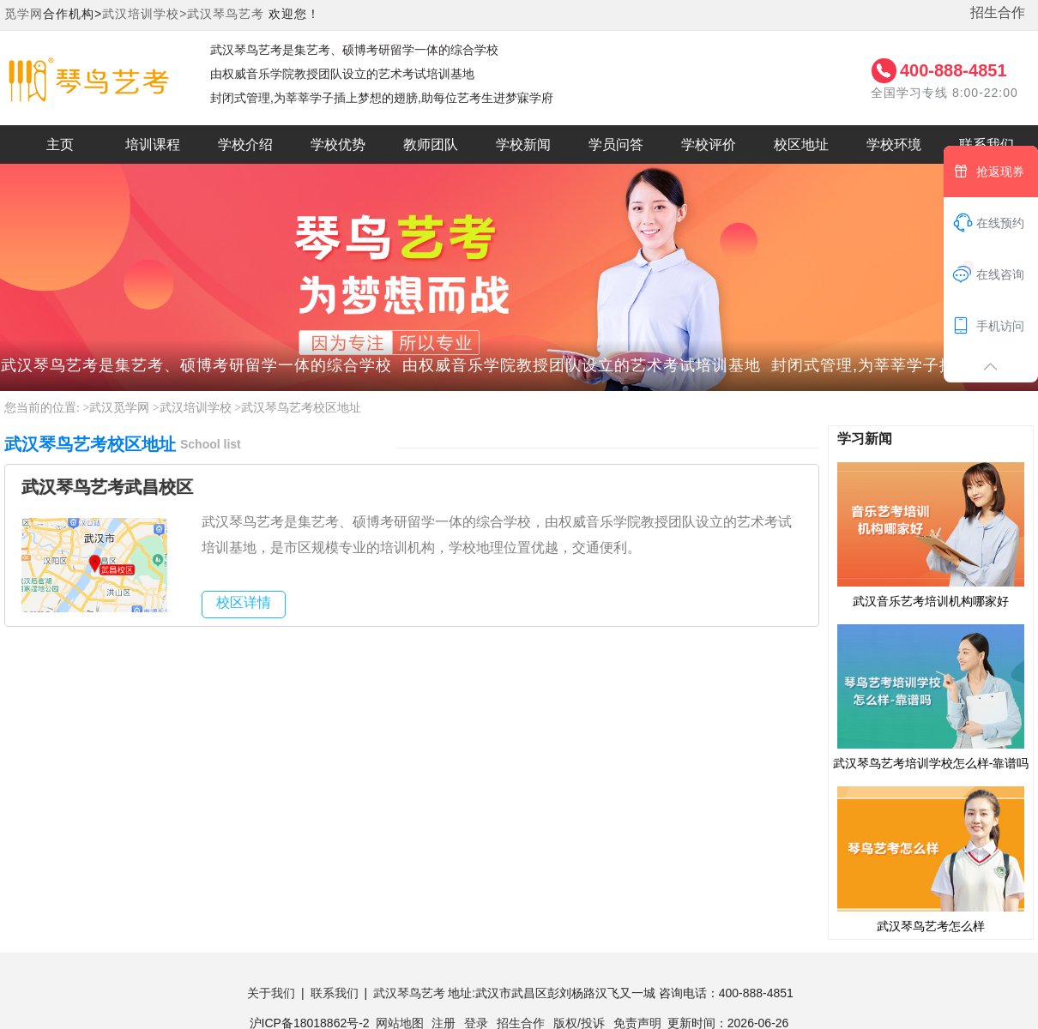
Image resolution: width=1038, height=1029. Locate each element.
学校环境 (893, 144)
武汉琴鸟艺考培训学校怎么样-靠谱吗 (931, 696)
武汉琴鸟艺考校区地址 (301, 407)
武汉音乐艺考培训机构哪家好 (931, 534)
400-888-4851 (953, 70)
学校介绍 (245, 144)
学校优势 (338, 144)
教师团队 (430, 144)
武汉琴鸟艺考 (225, 14)
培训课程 (152, 144)
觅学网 (23, 14)
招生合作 (997, 12)
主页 (60, 144)
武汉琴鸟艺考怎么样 (931, 858)
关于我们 (271, 993)
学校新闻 (523, 144)
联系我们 (335, 993)
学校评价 (708, 144)
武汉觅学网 (119, 407)
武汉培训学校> (144, 14)
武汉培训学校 (196, 407)
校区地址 (801, 144)
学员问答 (615, 144)
